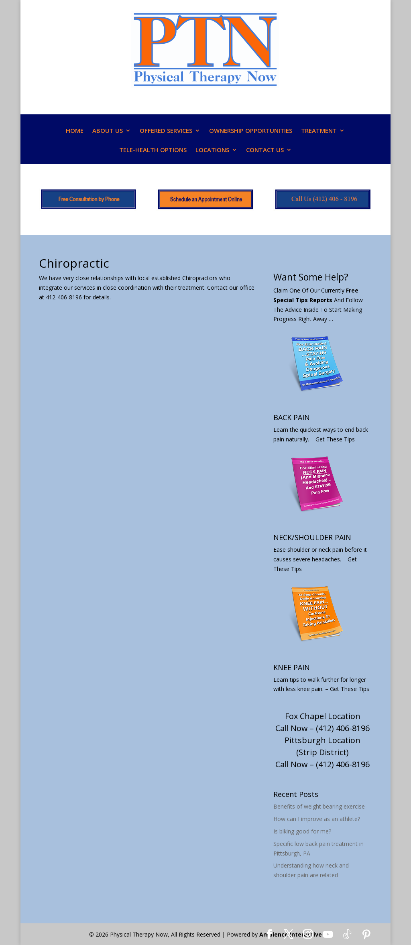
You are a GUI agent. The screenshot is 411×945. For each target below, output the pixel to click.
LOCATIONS (212, 150)
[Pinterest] (366, 934)
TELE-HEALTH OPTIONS (153, 150)
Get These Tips (335, 439)
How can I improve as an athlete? (316, 819)
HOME (74, 131)
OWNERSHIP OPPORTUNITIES (250, 131)
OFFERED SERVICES (166, 131)
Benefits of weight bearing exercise (319, 806)
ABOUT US (107, 131)
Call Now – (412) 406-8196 (322, 728)
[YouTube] (328, 934)
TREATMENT (319, 131)
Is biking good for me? (302, 831)
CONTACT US (265, 150)
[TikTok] (347, 934)
